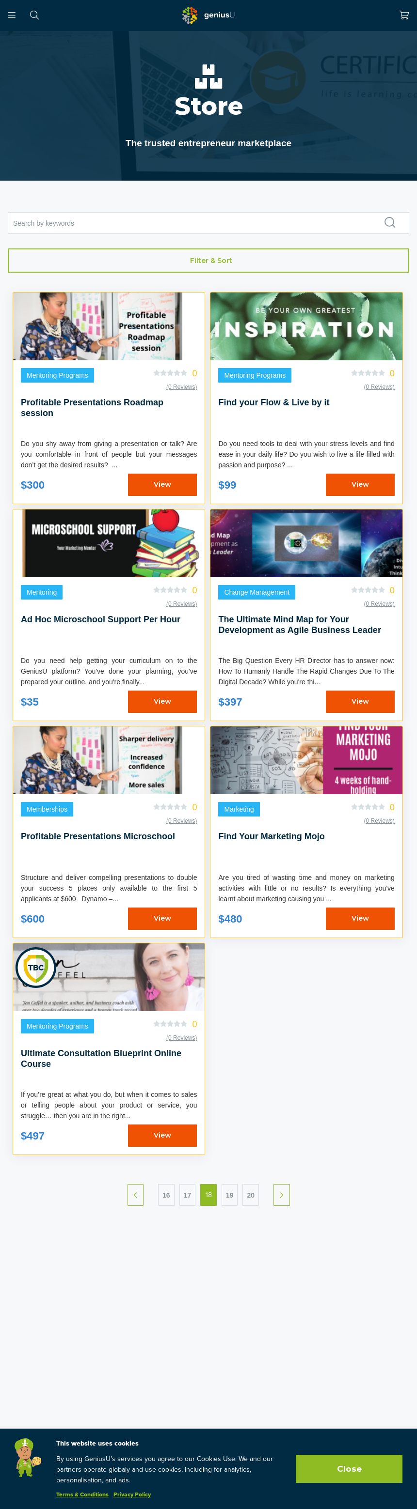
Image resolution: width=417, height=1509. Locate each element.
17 (188, 1195)
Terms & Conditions (82, 1495)
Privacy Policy (132, 1495)
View (162, 484)
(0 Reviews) (181, 387)
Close (349, 1469)
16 (166, 1195)
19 (230, 1195)
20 (251, 1195)
